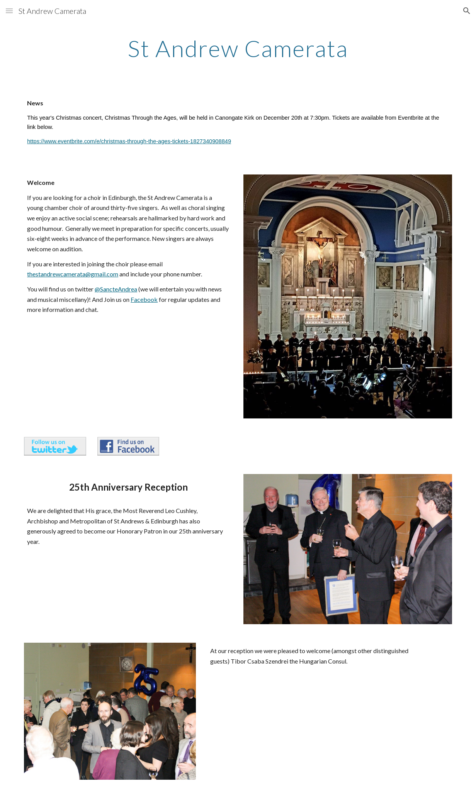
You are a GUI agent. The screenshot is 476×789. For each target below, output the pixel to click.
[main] (238, 48)
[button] (9, 10)
